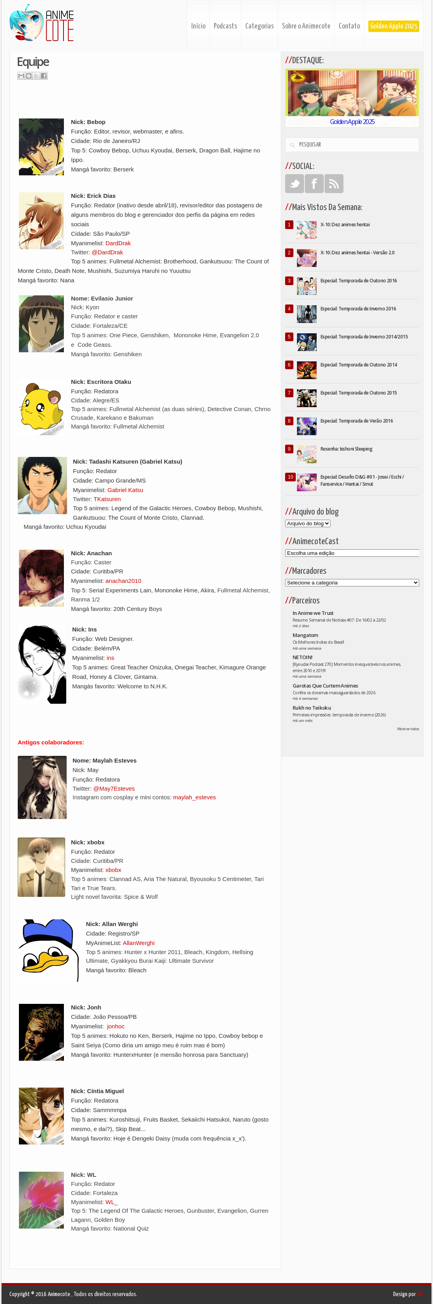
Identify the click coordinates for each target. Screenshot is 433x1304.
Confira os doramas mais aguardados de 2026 (334, 692)
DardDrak (118, 243)
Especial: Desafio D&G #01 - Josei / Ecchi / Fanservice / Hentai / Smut (362, 480)
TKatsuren (107, 499)
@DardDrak (107, 252)
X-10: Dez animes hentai (345, 224)
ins (110, 657)
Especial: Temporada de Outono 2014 (359, 364)
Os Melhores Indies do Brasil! (318, 642)
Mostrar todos (408, 728)
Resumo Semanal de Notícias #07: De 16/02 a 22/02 (339, 620)
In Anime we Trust (313, 612)
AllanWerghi (139, 942)
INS (420, 1294)
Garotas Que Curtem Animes (325, 685)
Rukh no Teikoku (312, 707)
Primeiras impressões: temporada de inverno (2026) (339, 715)
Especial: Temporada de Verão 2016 (357, 420)
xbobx (113, 869)
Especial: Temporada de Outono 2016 (359, 280)
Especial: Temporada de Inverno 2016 (358, 308)
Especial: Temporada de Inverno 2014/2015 (364, 336)
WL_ (112, 1202)
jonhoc (116, 1026)
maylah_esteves (194, 797)
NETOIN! (302, 657)
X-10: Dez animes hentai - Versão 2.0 (357, 252)
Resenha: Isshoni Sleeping (346, 448)
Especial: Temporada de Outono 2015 (359, 392)
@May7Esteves (114, 788)
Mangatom (305, 635)
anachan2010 (124, 580)
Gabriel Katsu (126, 490)
